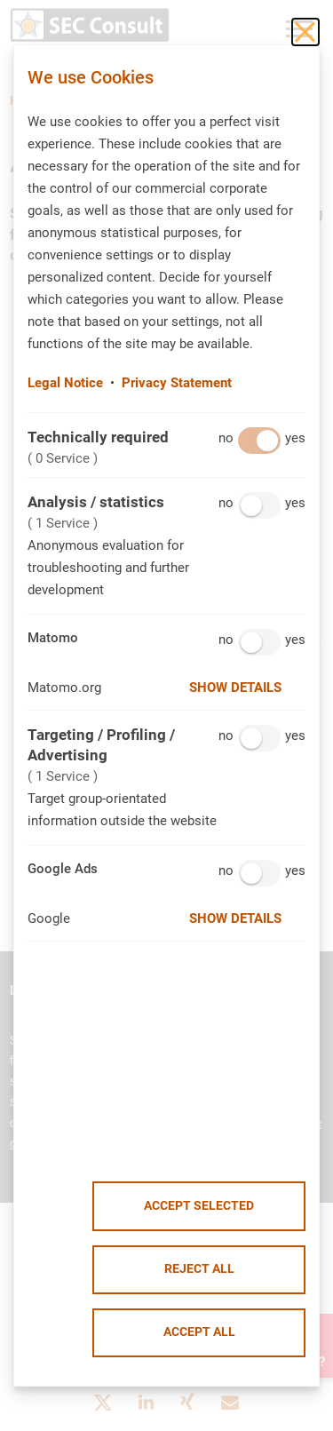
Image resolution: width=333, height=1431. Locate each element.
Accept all (199, 1332)
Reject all (199, 1268)
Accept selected (199, 1205)
